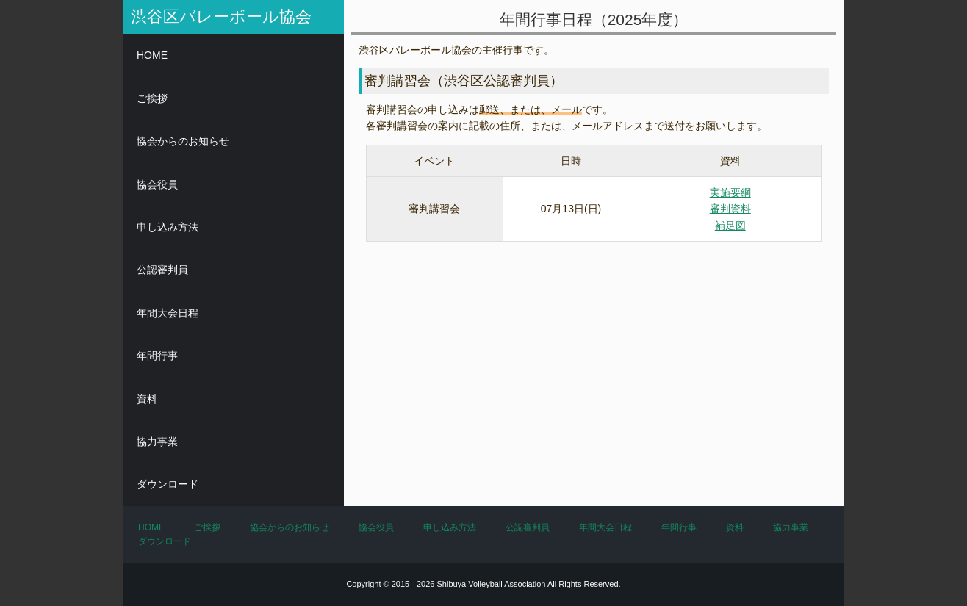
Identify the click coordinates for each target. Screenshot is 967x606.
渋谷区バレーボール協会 (221, 16)
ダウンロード (167, 484)
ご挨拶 (152, 98)
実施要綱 (730, 192)
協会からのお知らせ (183, 141)
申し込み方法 (167, 227)
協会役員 (157, 184)
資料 (147, 399)
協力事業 (157, 441)
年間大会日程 (167, 313)
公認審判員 (162, 269)
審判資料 (730, 208)
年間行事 (157, 355)
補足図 (730, 225)
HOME (152, 55)
